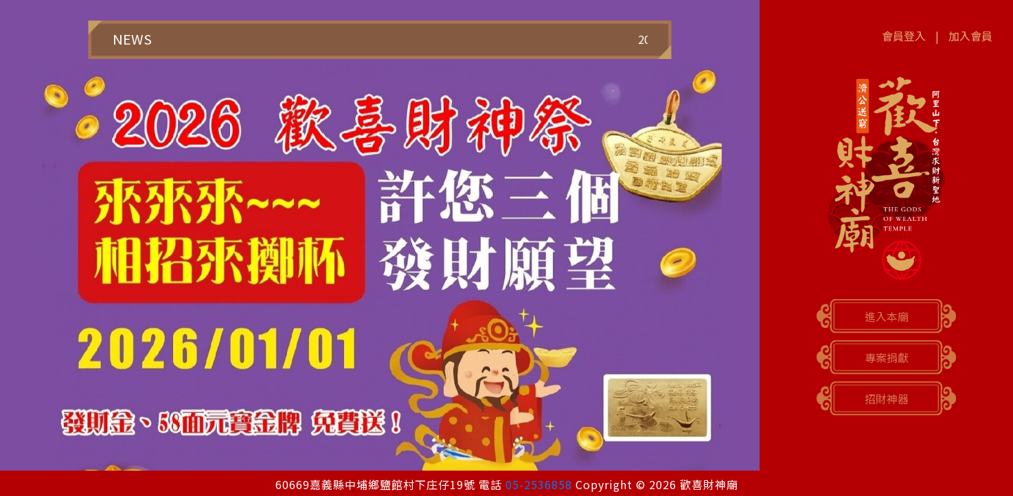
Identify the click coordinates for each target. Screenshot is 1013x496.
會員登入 (904, 35)
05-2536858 (538, 484)
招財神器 (887, 398)
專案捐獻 (887, 357)
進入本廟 (887, 316)
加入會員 (970, 35)
